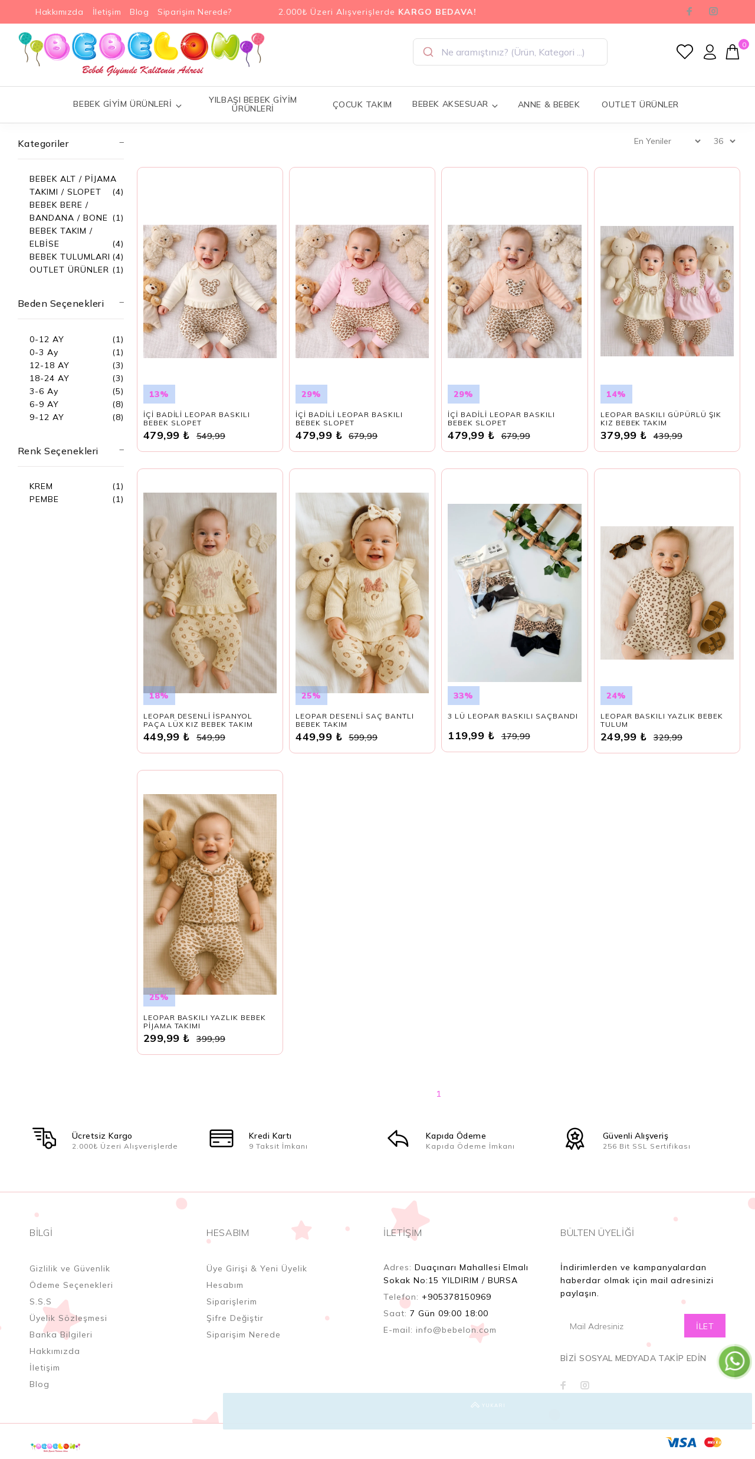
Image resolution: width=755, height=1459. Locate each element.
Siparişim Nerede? (194, 11)
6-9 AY (44, 404)
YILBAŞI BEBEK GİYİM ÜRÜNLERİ (253, 104)
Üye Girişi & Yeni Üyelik (256, 1268)
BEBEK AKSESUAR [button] (455, 104)
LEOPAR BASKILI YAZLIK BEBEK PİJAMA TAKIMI (204, 1021)
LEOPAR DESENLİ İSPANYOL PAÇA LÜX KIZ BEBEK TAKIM (198, 720)
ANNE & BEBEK (549, 104)
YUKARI (733, 1411)
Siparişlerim (231, 1301)
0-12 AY (46, 339)
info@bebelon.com (456, 1329)
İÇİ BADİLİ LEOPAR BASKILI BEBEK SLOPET (197, 418)
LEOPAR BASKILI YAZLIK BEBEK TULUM (661, 720)
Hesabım (225, 1285)
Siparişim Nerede (243, 1334)
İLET (705, 1326)
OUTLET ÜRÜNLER (640, 104)
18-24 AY (49, 378)
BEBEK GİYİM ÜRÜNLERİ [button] (127, 104)
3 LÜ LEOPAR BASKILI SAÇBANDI (512, 716)
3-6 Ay (43, 391)
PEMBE (44, 499)
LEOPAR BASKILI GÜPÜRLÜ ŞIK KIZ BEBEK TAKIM (660, 418)
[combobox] (510, 51)
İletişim (107, 11)
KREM (41, 486)
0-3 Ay (43, 352)
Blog (139, 11)
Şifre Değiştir (235, 1318)
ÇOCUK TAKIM (362, 104)
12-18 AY (49, 365)
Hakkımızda (59, 11)
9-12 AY (46, 417)
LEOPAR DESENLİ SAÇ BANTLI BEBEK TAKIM (355, 720)
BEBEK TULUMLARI (69, 256)
